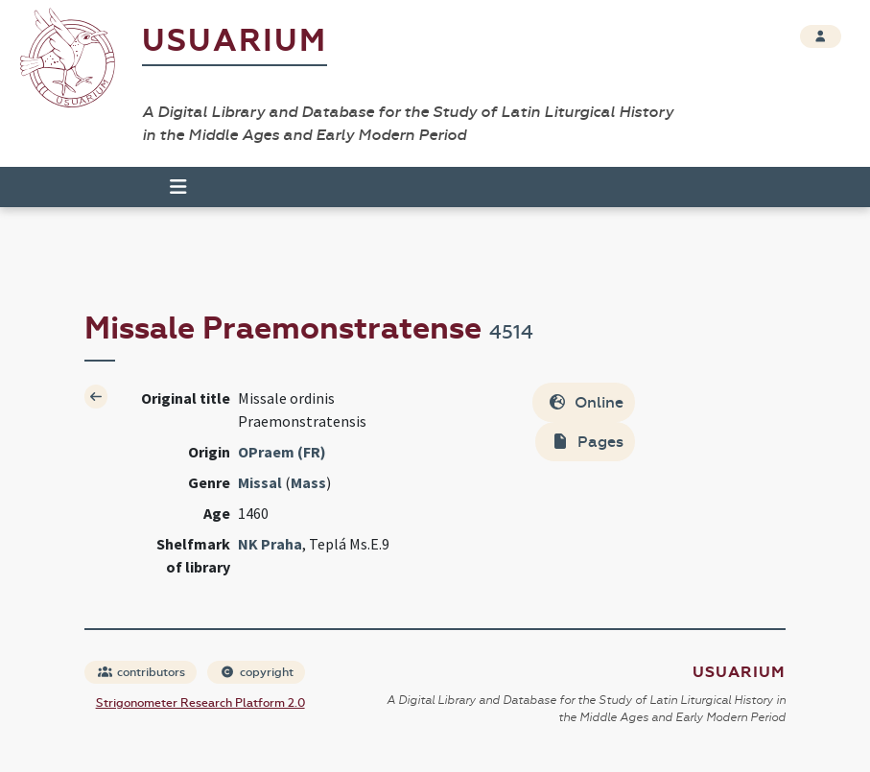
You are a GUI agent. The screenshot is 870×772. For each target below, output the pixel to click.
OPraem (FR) (282, 451)
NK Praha (270, 543)
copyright (257, 672)
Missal (260, 482)
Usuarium (234, 40)
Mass (308, 482)
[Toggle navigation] (170, 187)
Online (585, 402)
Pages (587, 442)
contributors (141, 672)
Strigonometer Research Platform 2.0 (200, 703)
